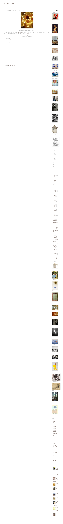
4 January (55, 259)
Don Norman (8, 39)
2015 (53, 153)
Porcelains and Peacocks (55, 433)
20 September (56, 183)
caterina (54, 425)
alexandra (54, 439)
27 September (56, 181)
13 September (56, 185)
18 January (55, 257)
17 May (55, 206)
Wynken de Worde (54, 428)
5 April (55, 214)
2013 (53, 155)
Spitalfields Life (55, 421)
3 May (54, 209)
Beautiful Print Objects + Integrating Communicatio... (55, 243)
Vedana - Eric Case (55, 455)
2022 (53, 150)
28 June (55, 200)
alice (53, 461)
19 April (55, 211)
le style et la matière (54, 449)
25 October (55, 176)
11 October (55, 179)
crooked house (55, 443)
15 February (55, 252)
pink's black (54, 460)
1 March (55, 249)
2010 (53, 159)
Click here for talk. (26, 33)
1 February (55, 254)
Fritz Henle (54, 231)
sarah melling (55, 452)
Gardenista (54, 420)
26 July (55, 195)
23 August (55, 190)
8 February (55, 253)
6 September (55, 187)
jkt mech (54, 453)
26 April (55, 210)
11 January (55, 258)
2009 (53, 160)
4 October (55, 180)
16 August (55, 191)
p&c (53, 459)
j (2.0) (53, 438)
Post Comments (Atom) (11, 65)
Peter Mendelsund (54, 445)
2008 (53, 261)
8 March (55, 219)
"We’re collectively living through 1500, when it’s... (55, 228)
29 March (55, 215)
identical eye (54, 456)
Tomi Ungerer (55, 430)
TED (10, 39)
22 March (55, 216)
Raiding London (55, 230)
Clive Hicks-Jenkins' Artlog (55, 426)
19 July (55, 196)
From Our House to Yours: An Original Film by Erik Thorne (55, 474)
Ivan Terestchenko (55, 435)
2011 (53, 158)
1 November (55, 175)
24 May (55, 205)
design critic (20, 32)
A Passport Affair (55, 437)
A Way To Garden (55, 422)
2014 (53, 154)
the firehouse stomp (55, 432)
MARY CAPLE (55, 446)
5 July (54, 199)
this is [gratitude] (57, 494)
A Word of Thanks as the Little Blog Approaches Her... (55, 236)
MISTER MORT (55, 442)
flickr (28, 35)
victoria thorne (10, 4)
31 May (55, 204)
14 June (55, 201)
